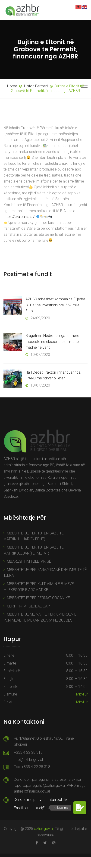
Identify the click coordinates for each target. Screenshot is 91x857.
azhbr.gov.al (43, 829)
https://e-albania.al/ (19, 216)
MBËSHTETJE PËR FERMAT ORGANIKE (38, 598)
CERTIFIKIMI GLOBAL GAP (28, 606)
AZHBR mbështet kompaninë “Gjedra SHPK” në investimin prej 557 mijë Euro (55, 305)
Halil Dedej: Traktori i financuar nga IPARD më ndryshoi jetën (53, 375)
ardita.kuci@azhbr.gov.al (45, 808)
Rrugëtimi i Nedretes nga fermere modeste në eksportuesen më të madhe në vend (52, 341)
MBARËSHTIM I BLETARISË (29, 561)
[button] (79, 807)
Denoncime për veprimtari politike (41, 799)
